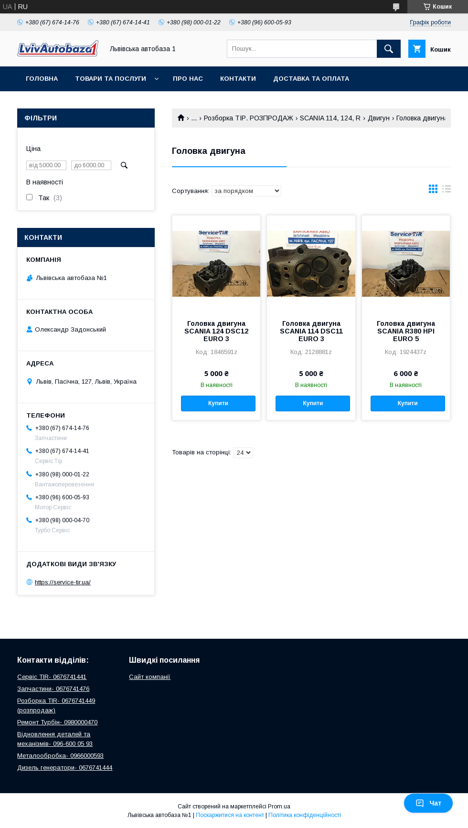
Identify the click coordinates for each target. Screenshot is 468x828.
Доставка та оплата (311, 78)
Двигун (379, 118)
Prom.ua (279, 806)
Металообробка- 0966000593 (60, 755)
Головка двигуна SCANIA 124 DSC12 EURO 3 (216, 331)
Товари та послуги (110, 78)
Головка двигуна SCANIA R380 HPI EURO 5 (406, 331)
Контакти (238, 78)
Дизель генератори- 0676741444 (64, 767)
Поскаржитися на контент (230, 815)
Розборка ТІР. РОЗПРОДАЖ (248, 118)
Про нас (188, 78)
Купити (218, 403)
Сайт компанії (149, 676)
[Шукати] (389, 49)
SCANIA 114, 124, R (330, 118)
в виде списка (446, 191)
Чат (428, 803)
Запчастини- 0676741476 (53, 688)
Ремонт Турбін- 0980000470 (57, 722)
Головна (42, 78)
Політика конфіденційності (304, 815)
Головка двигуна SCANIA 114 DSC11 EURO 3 (311, 331)
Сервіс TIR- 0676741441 (51, 676)
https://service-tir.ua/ (63, 582)
